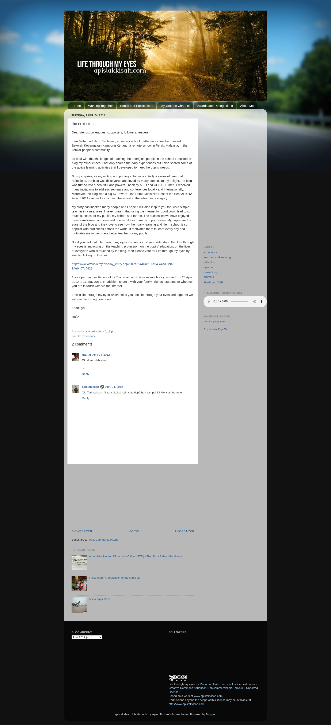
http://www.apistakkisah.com (187, 704)
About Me (247, 105)
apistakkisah (90, 386)
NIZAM (86, 354)
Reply (85, 373)
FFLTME (208, 277)
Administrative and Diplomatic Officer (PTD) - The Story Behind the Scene (135, 556)
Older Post (184, 531)
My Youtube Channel (175, 105)
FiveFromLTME (213, 282)
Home (76, 105)
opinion (208, 267)
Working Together (100, 105)
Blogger (211, 714)
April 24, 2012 (101, 354)
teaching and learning (217, 257)
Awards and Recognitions (215, 105)
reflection (209, 262)
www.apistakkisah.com (208, 696)
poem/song (210, 272)
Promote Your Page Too (215, 329)
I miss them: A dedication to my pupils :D (114, 577)
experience (89, 336)
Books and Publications (136, 105)
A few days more (99, 599)
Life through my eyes (214, 321)
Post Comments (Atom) (104, 539)
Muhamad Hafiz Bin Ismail (216, 684)
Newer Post (82, 531)
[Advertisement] (132, 496)
